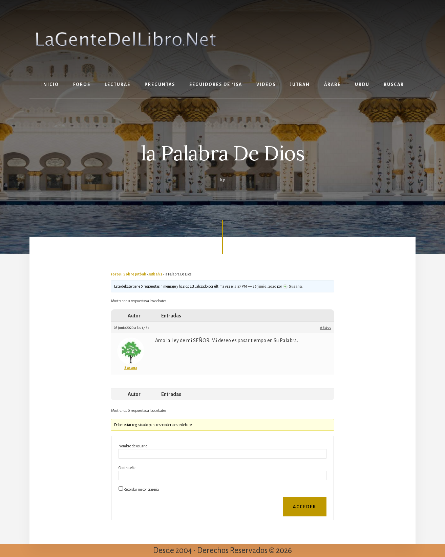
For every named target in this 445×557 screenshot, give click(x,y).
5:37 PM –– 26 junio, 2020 (255, 286)
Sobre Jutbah (134, 274)
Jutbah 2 (155, 274)
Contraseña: (127, 468)
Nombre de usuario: (133, 446)
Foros (116, 274)
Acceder (304, 507)
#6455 (325, 328)
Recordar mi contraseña (141, 489)
